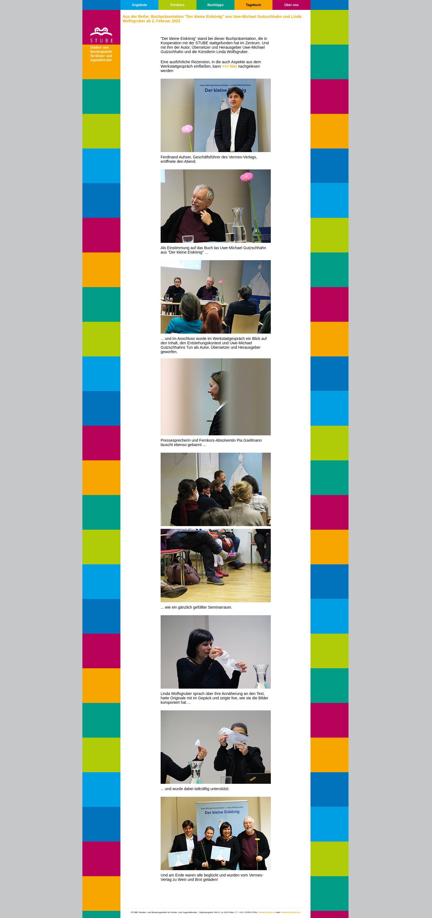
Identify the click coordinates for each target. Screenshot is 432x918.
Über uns (291, 5)
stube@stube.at (267, 912)
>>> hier (230, 66)
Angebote (139, 5)
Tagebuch (253, 5)
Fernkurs (177, 5)
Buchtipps (215, 5)
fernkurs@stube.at (290, 912)
